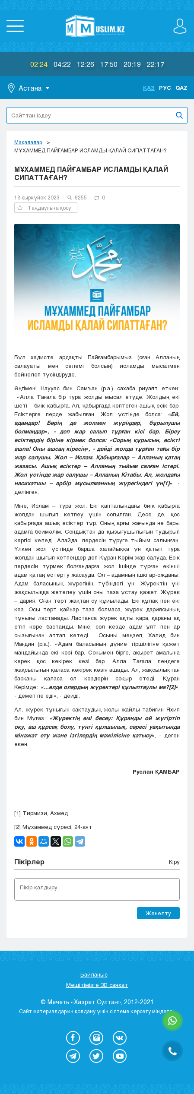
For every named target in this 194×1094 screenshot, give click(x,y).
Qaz (181, 87)
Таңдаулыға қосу (44, 208)
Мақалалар (28, 142)
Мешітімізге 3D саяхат (97, 984)
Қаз (149, 87)
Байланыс (94, 974)
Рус (165, 87)
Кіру (174, 861)
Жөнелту (158, 913)
